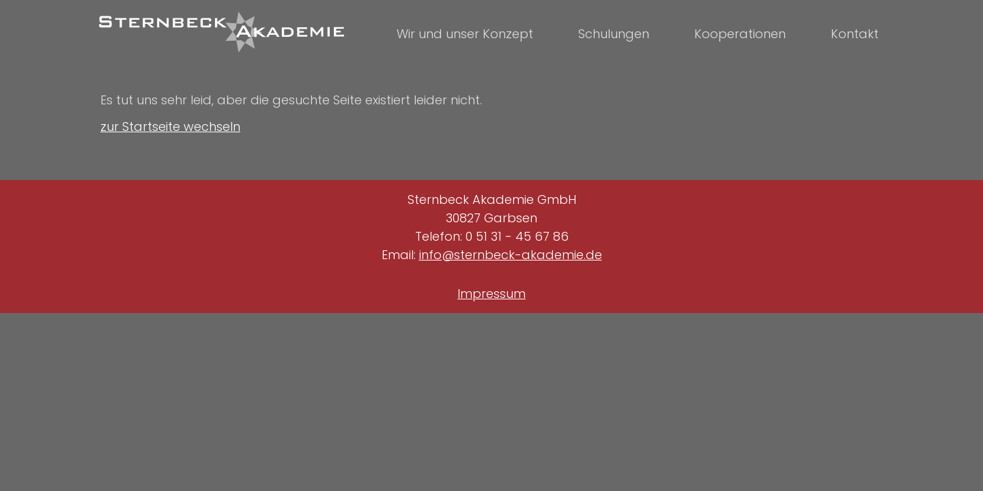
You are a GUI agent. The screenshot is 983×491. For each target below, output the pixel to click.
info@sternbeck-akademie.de (510, 254)
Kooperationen (740, 33)
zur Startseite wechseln (170, 126)
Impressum (491, 293)
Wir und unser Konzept (465, 33)
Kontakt (855, 33)
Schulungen (613, 33)
